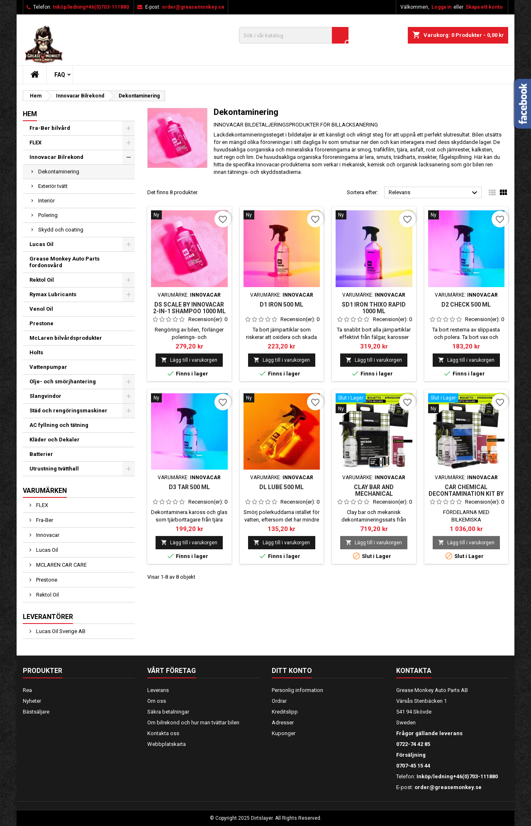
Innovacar (47, 535)
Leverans (158, 690)
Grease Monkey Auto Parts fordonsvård (64, 262)
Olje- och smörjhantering (62, 381)
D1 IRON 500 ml (281, 304)
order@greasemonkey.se (193, 7)
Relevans (434, 193)
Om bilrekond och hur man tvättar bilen (193, 722)
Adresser (283, 722)
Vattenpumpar (48, 367)
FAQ (59, 74)
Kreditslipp (285, 712)
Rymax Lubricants (52, 294)
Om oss (156, 701)
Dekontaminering (58, 171)
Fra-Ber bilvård (49, 128)
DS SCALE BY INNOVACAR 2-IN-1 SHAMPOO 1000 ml (189, 307)
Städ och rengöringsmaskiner (68, 410)
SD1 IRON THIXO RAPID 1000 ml (374, 307)
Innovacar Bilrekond (56, 157)
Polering (48, 215)
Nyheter (32, 701)
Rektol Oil (41, 280)
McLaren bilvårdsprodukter (65, 338)
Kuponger (283, 733)
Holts (36, 352)
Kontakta (413, 671)
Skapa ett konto (484, 7)
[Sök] (293, 35)
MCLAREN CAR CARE (61, 565)
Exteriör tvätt (53, 186)
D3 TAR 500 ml (189, 487)
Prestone (41, 323)
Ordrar (279, 701)
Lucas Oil (41, 244)
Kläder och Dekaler (54, 439)
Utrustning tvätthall (54, 468)
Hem (30, 114)
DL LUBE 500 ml (281, 487)
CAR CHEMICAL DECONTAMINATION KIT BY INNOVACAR (466, 494)
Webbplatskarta (166, 744)
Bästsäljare (36, 712)
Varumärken (45, 491)
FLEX (35, 142)
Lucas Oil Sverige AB (60, 631)
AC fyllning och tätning (58, 425)
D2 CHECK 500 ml (466, 304)
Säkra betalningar (168, 712)
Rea (27, 690)
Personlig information (297, 690)
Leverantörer (48, 617)
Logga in (441, 7)
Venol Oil (41, 309)
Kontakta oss (163, 733)
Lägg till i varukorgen (189, 360)
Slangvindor (45, 396)
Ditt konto (292, 671)
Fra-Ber (44, 520)
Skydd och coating (60, 230)
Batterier (41, 454)
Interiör (46, 200)
